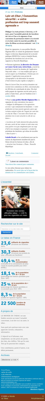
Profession (19, 12)
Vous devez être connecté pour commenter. (19, 164)
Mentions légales (37, 389)
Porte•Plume (5, 370)
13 (36, 43)
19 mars (8, 45)
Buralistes (11, 153)
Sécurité (7, 155)
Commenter (34, 153)
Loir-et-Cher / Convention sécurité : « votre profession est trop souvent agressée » (22, 20)
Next (26, 199)
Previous (5, 199)
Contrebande (19, 153)
